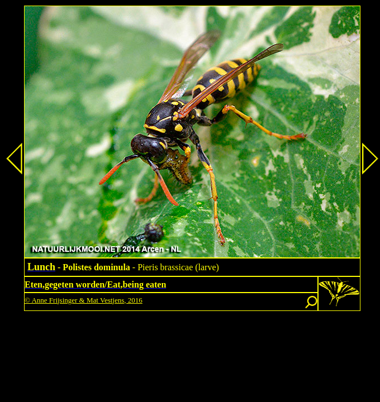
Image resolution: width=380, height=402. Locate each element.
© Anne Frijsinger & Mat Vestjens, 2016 (83, 300)
